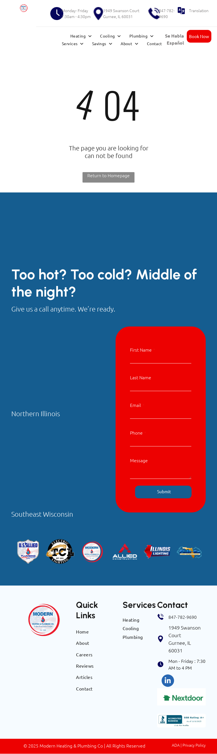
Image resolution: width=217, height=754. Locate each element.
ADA (176, 745)
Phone (136, 432)
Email (135, 405)
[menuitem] (81, 36)
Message (139, 460)
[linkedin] (168, 681)
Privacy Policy (194, 745)
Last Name (140, 377)
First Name (141, 350)
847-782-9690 (167, 13)
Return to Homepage (108, 175)
